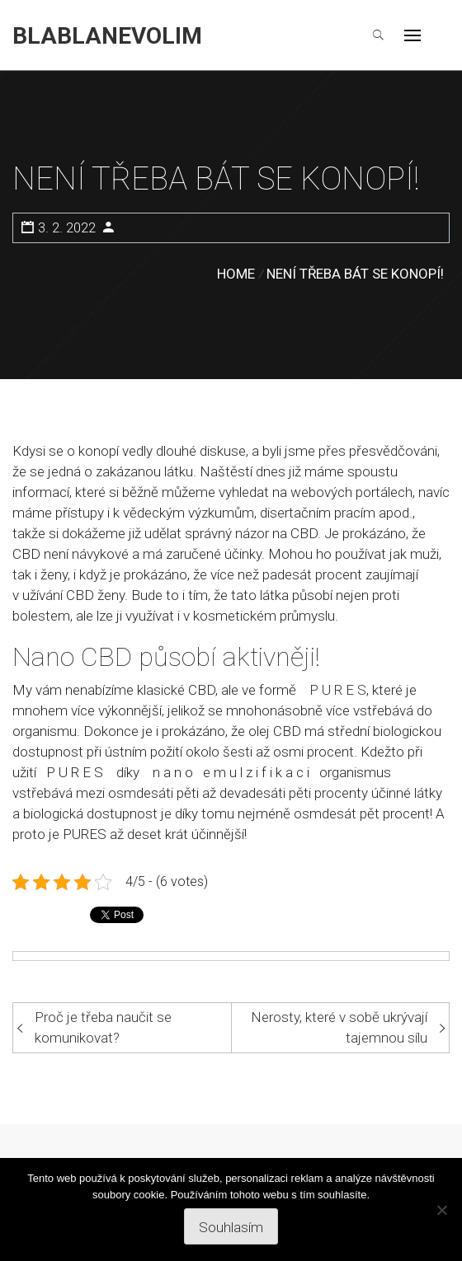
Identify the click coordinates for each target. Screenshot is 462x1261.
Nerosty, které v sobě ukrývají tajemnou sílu (339, 1027)
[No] (441, 1210)
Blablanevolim (107, 35)
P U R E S (337, 690)
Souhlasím (231, 1227)
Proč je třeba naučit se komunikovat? (103, 1027)
